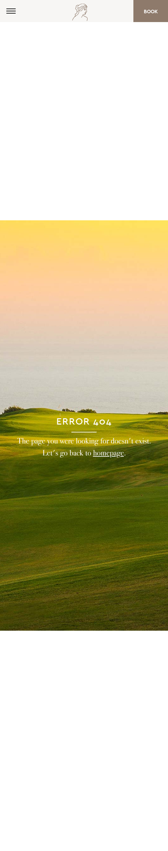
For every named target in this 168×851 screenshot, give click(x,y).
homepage (108, 453)
